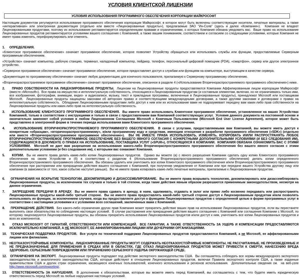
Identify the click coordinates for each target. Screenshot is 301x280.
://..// (34, 266)
